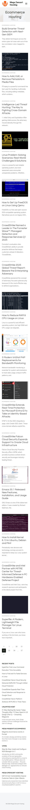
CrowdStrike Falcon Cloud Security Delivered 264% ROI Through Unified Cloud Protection (14, 683)
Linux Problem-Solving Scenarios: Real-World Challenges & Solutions (14, 158)
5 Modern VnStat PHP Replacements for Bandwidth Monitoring (14, 360)
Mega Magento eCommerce (14, 729)
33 (9, 650)
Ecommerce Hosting (8, 25)
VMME (4, 746)
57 (22, 650)
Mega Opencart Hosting (12, 773)
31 (22, 647)
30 (16, 647)
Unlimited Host (8, 707)
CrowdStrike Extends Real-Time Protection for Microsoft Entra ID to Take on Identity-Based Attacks (14, 411)
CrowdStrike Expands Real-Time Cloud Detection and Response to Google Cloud (13, 692)
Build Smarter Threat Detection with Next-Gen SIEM (13, 31)
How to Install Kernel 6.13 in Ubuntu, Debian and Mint (14, 540)
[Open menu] (26, 3)
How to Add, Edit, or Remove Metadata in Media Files (13, 79)
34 (14, 650)
